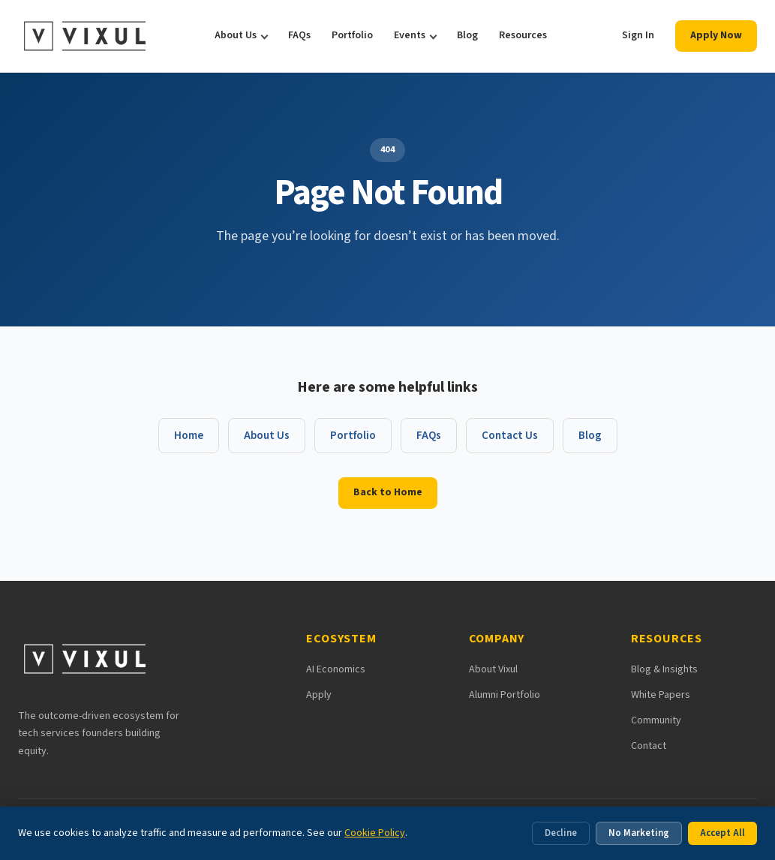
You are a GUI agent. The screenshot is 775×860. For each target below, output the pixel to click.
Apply (319, 694)
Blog (467, 35)
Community (656, 720)
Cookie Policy (374, 832)
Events (409, 35)
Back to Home (387, 492)
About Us (236, 35)
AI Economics (335, 669)
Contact (648, 745)
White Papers (660, 694)
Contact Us (510, 436)
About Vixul (493, 669)
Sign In (638, 35)
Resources (523, 35)
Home (188, 436)
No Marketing (638, 833)
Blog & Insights (664, 669)
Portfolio (352, 35)
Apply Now (716, 35)
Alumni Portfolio (504, 694)
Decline (561, 833)
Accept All (722, 833)
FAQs (299, 35)
